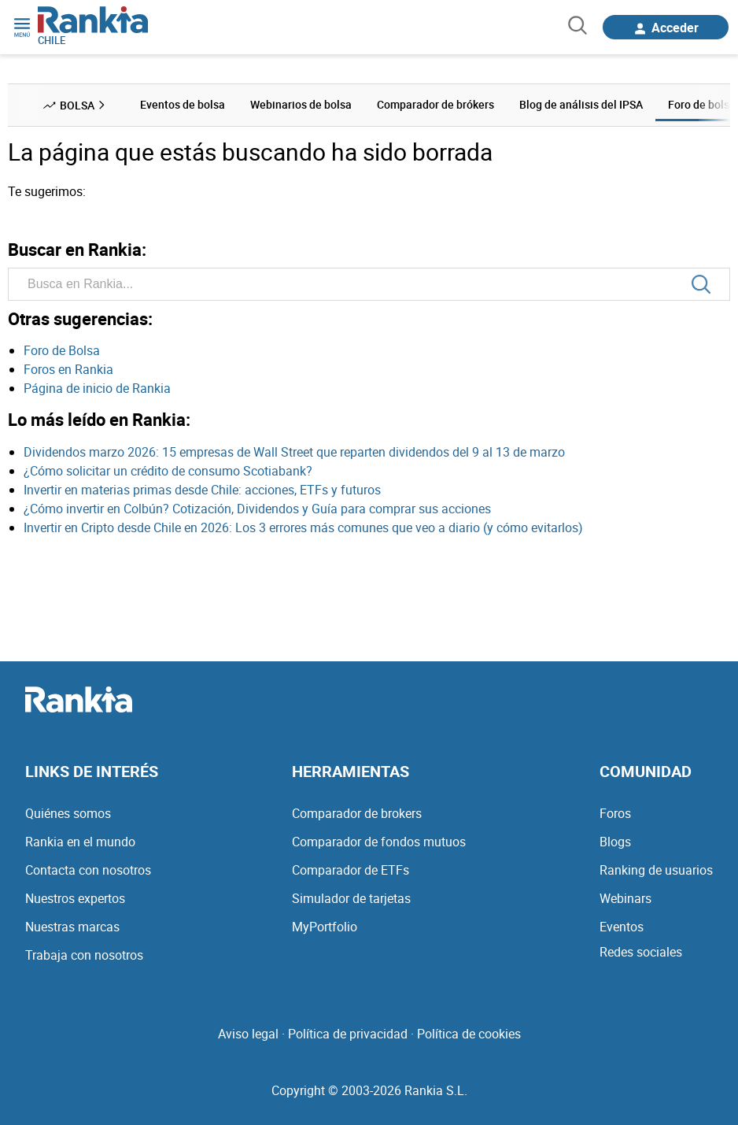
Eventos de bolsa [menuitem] (182, 104)
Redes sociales (641, 951)
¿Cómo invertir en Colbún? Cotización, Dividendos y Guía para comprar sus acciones (257, 508)
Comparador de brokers (357, 813)
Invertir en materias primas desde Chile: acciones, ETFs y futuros (202, 489)
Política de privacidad (348, 1033)
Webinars (625, 898)
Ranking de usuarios (656, 870)
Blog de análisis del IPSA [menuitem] (581, 104)
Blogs (615, 841)
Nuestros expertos (75, 898)
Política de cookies (469, 1033)
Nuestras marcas (72, 926)
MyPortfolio (324, 926)
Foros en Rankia (68, 369)
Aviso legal (248, 1033)
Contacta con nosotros (88, 870)
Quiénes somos (68, 813)
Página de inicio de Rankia (97, 388)
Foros (615, 813)
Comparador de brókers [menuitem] (435, 104)
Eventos (622, 926)
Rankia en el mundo (80, 841)
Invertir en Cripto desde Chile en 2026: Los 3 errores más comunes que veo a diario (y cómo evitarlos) (303, 527)
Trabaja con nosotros (84, 955)
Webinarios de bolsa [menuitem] (301, 104)
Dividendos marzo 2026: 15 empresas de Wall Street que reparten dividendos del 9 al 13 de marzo (294, 452)
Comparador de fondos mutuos (379, 841)
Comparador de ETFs (350, 870)
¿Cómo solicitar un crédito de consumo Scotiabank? (168, 470)
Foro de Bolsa (62, 350)
